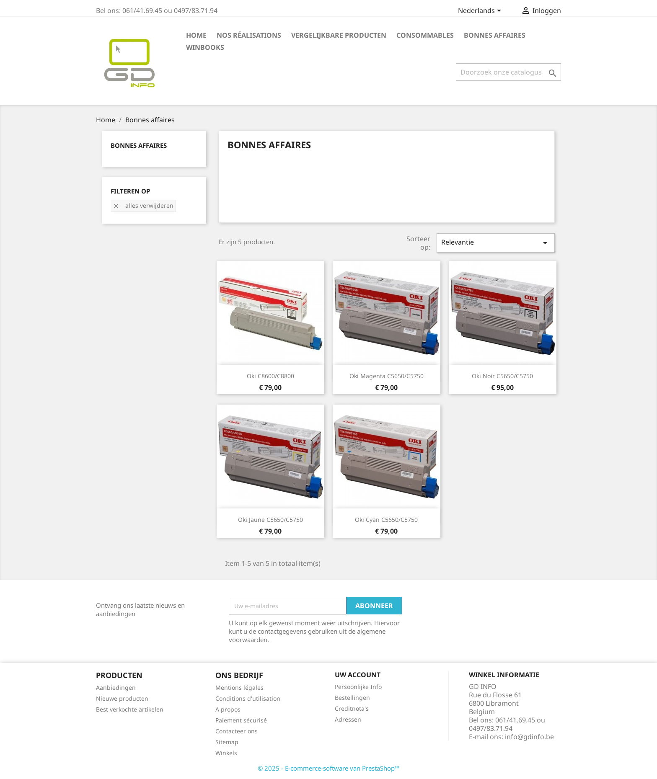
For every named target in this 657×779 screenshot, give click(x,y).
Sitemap (226, 742)
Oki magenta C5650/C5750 (386, 376)
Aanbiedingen (116, 687)
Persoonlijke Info (358, 687)
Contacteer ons (236, 731)
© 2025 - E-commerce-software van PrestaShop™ (329, 768)
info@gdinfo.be (529, 736)
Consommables (425, 35)
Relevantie (495, 242)
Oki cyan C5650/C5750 (386, 520)
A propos (228, 709)
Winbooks (205, 47)
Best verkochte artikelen (129, 709)
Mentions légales (239, 687)
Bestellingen (352, 698)
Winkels (226, 753)
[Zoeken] (508, 72)
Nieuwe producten (122, 698)
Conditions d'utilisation (247, 698)
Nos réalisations (249, 35)
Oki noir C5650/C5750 (502, 376)
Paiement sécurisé (241, 720)
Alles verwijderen (143, 205)
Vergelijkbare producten (338, 35)
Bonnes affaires (494, 35)
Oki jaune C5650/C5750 (270, 520)
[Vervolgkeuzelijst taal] (481, 11)
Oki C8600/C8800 (270, 376)
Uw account (357, 674)
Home (196, 35)
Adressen (348, 719)
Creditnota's (352, 708)
